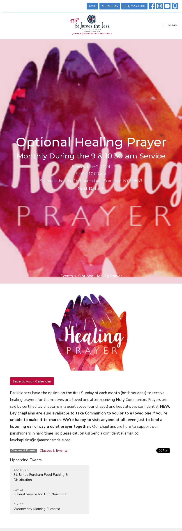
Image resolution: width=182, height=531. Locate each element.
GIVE (92, 6)
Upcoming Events (26, 460)
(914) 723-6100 (134, 6)
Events (66, 276)
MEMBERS (110, 6)
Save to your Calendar (32, 381)
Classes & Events (53, 450)
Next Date (91, 188)
